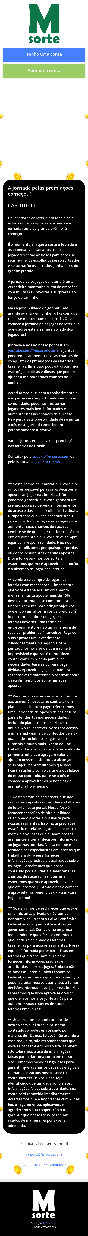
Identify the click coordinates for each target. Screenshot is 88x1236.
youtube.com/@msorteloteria (33, 350)
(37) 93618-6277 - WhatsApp (44, 1164)
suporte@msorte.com (50, 456)
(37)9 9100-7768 (47, 461)
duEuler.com (49, 1223)
